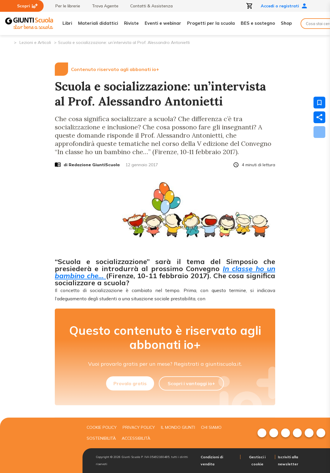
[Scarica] (319, 132)
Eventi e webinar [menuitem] (163, 23)
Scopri (27, 6)
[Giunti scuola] (40, 445)
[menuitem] (262, 432)
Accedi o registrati (284, 6)
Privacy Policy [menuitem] (139, 427)
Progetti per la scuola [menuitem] (211, 23)
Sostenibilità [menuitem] (101, 438)
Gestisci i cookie (257, 460)
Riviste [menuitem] (131, 23)
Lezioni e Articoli (35, 42)
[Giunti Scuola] (29, 23)
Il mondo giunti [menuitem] (178, 427)
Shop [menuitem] (286, 23)
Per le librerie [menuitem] (65, 6)
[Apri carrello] (249, 5)
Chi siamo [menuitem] (211, 427)
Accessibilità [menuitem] (136, 438)
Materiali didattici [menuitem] (98, 23)
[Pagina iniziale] (9, 42)
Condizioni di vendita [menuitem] (212, 460)
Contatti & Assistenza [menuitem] (148, 6)
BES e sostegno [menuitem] (258, 23)
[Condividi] (319, 117)
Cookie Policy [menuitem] (102, 427)
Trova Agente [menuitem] (102, 6)
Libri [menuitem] (67, 23)
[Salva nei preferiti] (319, 102)
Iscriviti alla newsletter (288, 460)
